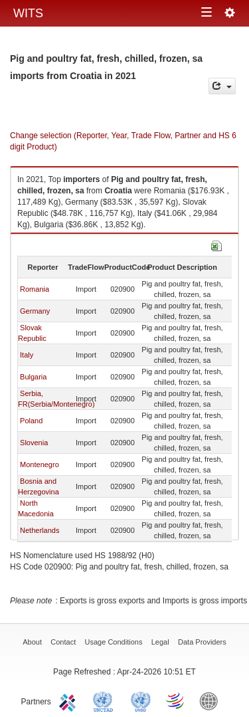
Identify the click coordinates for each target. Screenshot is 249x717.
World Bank (212, 700)
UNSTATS (140, 700)
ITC (69, 700)
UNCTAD (105, 700)
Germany (35, 311)
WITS (28, 13)
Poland (31, 421)
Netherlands (39, 530)
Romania (34, 289)
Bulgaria (33, 377)
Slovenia (34, 443)
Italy (26, 355)
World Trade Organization (176, 700)
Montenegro (39, 464)
